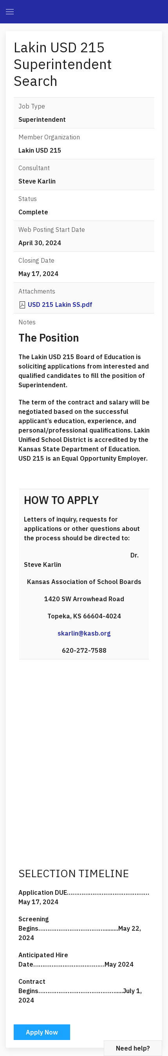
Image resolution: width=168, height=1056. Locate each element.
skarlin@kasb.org (84, 633)
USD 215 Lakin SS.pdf (60, 304)
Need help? (133, 1048)
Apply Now (42, 1032)
